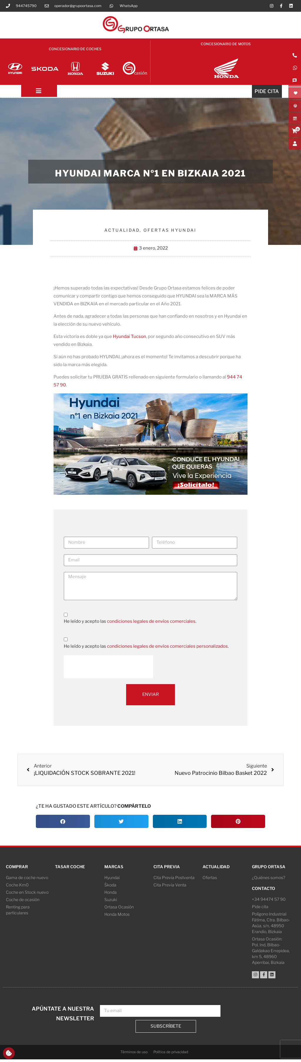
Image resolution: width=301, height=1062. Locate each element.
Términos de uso (134, 1054)
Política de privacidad (170, 1054)
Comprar (17, 869)
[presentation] (108, 669)
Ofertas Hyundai (170, 232)
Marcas (113, 869)
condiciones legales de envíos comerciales (151, 624)
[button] (63, 824)
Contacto (263, 890)
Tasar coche (70, 869)
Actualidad (122, 232)
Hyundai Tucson (129, 339)
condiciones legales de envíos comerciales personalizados (167, 649)
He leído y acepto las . (130, 624)
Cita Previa (166, 869)
